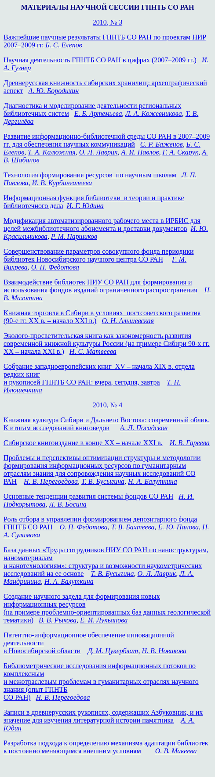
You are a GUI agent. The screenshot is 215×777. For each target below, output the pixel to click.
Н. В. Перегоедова (51, 481)
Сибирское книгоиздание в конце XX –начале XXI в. (83, 442)
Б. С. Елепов (63, 45)
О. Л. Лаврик (98, 152)
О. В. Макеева (176, 751)
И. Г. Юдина (85, 205)
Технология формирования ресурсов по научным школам (90, 175)
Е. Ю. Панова (178, 527)
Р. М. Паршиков (74, 236)
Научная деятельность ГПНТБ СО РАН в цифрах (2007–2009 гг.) (100, 60)
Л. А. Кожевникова (153, 113)
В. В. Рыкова (58, 620)
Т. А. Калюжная (52, 152)
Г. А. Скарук (180, 152)
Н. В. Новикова (164, 651)
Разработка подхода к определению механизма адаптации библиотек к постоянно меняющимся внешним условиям (106, 747)
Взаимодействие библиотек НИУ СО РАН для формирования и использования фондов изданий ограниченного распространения (100, 286)
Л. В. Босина (68, 504)
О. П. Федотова (55, 267)
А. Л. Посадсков (144, 428)
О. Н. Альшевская (128, 320)
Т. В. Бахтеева (133, 527)
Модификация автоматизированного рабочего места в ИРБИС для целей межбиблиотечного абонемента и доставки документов (102, 224)
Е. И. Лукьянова (104, 620)
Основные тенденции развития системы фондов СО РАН (88, 496)
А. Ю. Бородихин (53, 90)
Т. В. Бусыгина (102, 481)
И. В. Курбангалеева (62, 183)
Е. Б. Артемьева (98, 113)
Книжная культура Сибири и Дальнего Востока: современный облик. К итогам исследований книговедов (107, 424)
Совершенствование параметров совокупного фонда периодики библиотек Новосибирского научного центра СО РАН (99, 255)
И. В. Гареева (190, 442)
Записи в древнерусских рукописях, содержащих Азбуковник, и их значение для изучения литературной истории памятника (103, 716)
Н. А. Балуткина (152, 481)
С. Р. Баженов (161, 144)
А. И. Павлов (140, 152)
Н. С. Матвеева (93, 351)
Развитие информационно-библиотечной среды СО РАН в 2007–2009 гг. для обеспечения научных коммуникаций (107, 140)
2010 (107, 22)
